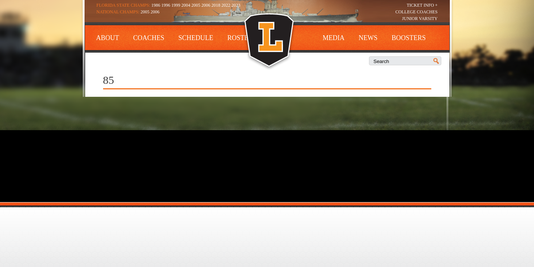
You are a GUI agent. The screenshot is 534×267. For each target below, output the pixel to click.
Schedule (195, 37)
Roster (240, 37)
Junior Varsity (420, 18)
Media (334, 37)
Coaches (148, 37)
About (107, 37)
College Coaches (416, 11)
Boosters (409, 37)
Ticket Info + (422, 5)
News (368, 37)
